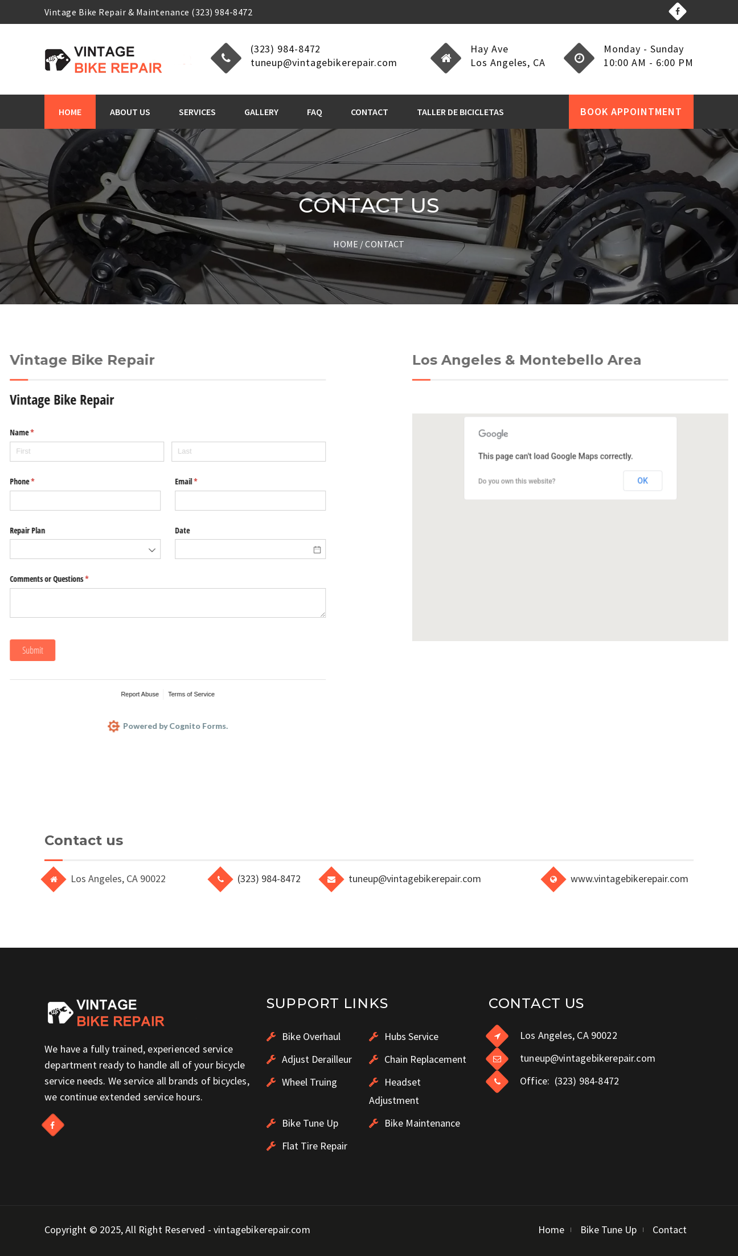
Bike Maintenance (414, 1122)
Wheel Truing (301, 1081)
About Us (130, 111)
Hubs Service (403, 1036)
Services (197, 111)
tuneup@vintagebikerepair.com (414, 878)
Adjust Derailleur (309, 1059)
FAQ (314, 111)
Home (70, 111)
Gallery (261, 111)
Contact (369, 111)
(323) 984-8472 (269, 878)
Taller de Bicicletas (460, 111)
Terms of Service (53, 694)
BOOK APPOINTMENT (631, 111)
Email (60, 481)
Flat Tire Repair (306, 1145)
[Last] (109, 452)
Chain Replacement (417, 1059)
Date (43, 530)
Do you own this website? (655, 576)
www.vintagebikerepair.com (629, 878)
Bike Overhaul (303, 1036)
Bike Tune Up (302, 1122)
